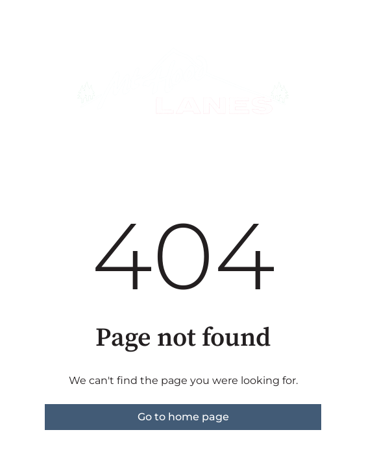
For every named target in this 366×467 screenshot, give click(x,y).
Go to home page (183, 417)
